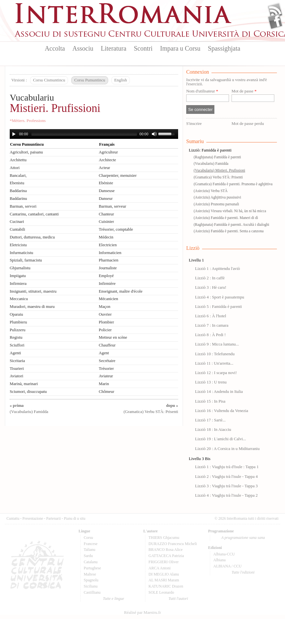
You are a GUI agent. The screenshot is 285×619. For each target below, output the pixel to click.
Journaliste (108, 268)
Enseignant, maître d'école (120, 291)
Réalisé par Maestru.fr (142, 612)
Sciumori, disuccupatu (28, 391)
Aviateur (106, 376)
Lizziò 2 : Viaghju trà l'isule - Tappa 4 (226, 476)
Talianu (90, 549)
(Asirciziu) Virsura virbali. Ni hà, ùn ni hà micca (230, 211)
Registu (16, 337)
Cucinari (17, 221)
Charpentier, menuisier (118, 175)
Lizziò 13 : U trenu (210, 382)
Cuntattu (12, 518)
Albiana (219, 560)
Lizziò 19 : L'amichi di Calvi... (220, 439)
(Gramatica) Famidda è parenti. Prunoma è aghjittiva (233, 184)
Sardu (88, 555)
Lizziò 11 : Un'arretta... (214, 363)
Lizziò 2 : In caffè (209, 278)
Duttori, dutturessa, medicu (32, 237)
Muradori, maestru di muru (32, 306)
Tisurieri (17, 368)
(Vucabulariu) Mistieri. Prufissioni (219, 170)
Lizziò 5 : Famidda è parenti (218, 306)
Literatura (113, 48)
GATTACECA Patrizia (166, 555)
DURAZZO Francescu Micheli (173, 543)
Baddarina (18, 190)
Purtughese (92, 568)
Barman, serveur (112, 206)
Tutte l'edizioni (243, 572)
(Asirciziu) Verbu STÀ (211, 191)
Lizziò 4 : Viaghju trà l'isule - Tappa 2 (226, 495)
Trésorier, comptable (116, 229)
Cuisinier (106, 221)
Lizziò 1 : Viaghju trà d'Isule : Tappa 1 (226, 467)
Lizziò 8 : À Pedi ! (210, 335)
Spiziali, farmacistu (26, 260)
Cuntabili (17, 229)
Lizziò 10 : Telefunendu (214, 354)
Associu (83, 48)
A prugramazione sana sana (243, 537)
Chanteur (106, 214)
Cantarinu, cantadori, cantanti (34, 214)
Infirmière (107, 283)
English (120, 80)
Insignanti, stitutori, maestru (33, 291)
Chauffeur (107, 345)
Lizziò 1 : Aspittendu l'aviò (217, 268)
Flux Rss (275, 10)
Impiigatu (18, 275)
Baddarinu (18, 198)
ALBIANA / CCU (227, 566)
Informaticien (110, 252)
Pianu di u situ (74, 518)
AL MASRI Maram (164, 580)
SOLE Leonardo (161, 592)
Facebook (275, 21)
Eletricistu (18, 245)
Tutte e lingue (113, 598)
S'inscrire (194, 123)
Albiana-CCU (224, 554)
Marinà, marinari (24, 384)
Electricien (108, 245)
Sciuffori (17, 345)
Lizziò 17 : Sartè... (210, 420)
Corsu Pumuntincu (89, 80)
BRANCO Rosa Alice (166, 549)
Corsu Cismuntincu (49, 80)
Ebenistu (17, 183)
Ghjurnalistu (20, 268)
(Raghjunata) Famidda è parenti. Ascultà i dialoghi (231, 224)
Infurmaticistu (21, 252)
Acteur (104, 167)
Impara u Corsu (180, 48)
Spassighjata (224, 48)
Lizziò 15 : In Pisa (210, 401)
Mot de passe (244, 91)
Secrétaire (107, 360)
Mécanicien (108, 299)
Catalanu (91, 562)
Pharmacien (108, 260)
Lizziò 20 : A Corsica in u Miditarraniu (227, 448)
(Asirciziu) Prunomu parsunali (216, 204)
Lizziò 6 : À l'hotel (210, 316)
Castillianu (92, 592)
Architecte (107, 160)
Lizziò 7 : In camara (211, 325)
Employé (106, 275)
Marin (104, 384)
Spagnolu (91, 580)
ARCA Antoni (160, 568)
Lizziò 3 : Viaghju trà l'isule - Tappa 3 (226, 486)
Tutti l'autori (178, 598)
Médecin (106, 237)
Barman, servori (23, 206)
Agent (104, 353)
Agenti (15, 353)
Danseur (106, 198)
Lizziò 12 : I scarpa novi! (216, 372)
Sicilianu (91, 586)
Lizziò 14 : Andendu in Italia (219, 391)
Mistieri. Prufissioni (55, 108)
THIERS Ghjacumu (164, 537)
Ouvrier (105, 314)
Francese (91, 543)
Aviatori (16, 376)
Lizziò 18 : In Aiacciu (213, 429)
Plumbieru (18, 322)
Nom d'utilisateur (202, 91)
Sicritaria (17, 360)
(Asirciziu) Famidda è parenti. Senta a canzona (229, 231)
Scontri (143, 48)
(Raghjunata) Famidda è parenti (217, 157)
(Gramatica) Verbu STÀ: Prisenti (218, 177)
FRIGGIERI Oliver (164, 562)
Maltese (90, 574)
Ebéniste (106, 183)
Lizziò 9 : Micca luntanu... (217, 344)
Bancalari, (18, 175)
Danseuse (107, 190)
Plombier (106, 322)
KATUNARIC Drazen (166, 586)
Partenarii (53, 518)
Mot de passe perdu (248, 123)
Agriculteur (108, 152)
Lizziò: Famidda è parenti (210, 150)
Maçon (104, 306)
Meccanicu (19, 299)
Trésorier (106, 368)
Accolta (55, 48)
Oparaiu (16, 314)
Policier (105, 330)
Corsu (88, 537)
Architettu (18, 160)
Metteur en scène (113, 337)
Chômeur (106, 391)
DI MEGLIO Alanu (164, 574)
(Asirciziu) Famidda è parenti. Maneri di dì (226, 218)
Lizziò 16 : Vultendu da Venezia (221, 410)
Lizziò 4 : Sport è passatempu (219, 297)
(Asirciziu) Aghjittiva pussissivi (217, 197)
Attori (15, 167)
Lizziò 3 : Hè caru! (210, 287)
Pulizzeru (17, 330)
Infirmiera (18, 283)
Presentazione (32, 518)
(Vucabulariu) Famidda (211, 163)
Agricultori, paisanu (26, 152)
